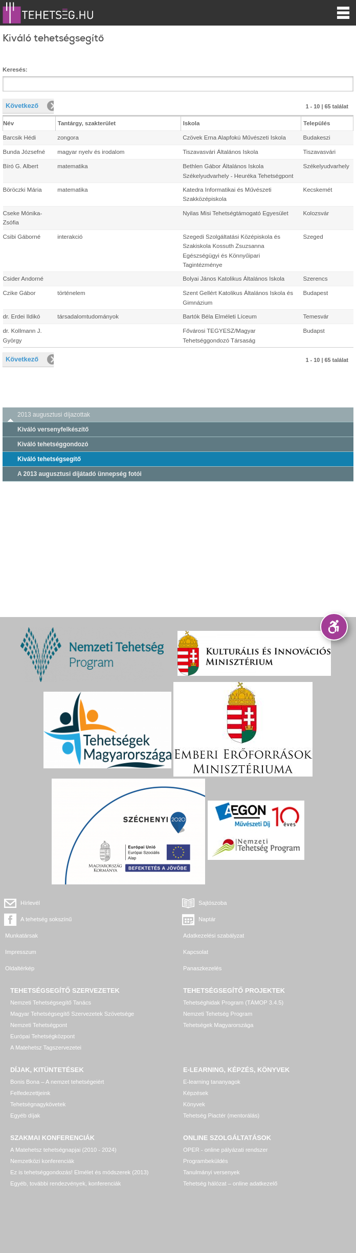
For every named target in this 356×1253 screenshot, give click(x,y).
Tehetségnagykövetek (37, 1104)
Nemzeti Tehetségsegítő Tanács (50, 1002)
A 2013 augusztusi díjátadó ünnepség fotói (79, 473)
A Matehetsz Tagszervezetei (45, 1047)
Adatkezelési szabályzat (213, 935)
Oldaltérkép (19, 968)
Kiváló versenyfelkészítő (52, 429)
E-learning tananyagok (211, 1082)
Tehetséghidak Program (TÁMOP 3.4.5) (233, 1002)
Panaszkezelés (202, 968)
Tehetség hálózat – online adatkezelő (230, 1183)
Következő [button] (22, 105)
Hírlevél (30, 903)
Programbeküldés (205, 1161)
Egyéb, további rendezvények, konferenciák (65, 1183)
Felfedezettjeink (30, 1093)
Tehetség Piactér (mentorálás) (221, 1115)
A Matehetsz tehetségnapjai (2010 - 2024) (63, 1150)
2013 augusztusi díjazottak (53, 414)
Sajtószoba (212, 903)
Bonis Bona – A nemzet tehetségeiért (57, 1082)
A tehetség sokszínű (46, 919)
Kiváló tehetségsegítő (49, 459)
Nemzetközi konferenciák (42, 1161)
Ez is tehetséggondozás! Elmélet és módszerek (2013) (79, 1172)
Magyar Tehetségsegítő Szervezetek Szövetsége (72, 1014)
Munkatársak (21, 935)
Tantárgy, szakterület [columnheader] (87, 123)
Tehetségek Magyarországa (218, 1025)
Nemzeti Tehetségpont (38, 1025)
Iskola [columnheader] (191, 123)
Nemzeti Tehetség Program (217, 1014)
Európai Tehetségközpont (42, 1036)
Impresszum (20, 952)
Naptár (207, 919)
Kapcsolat (195, 952)
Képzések (195, 1093)
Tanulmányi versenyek (211, 1172)
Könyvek (194, 1104)
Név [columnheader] (8, 123)
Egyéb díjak (25, 1115)
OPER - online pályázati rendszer (225, 1150)
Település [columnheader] (316, 123)
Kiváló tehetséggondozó (52, 444)
